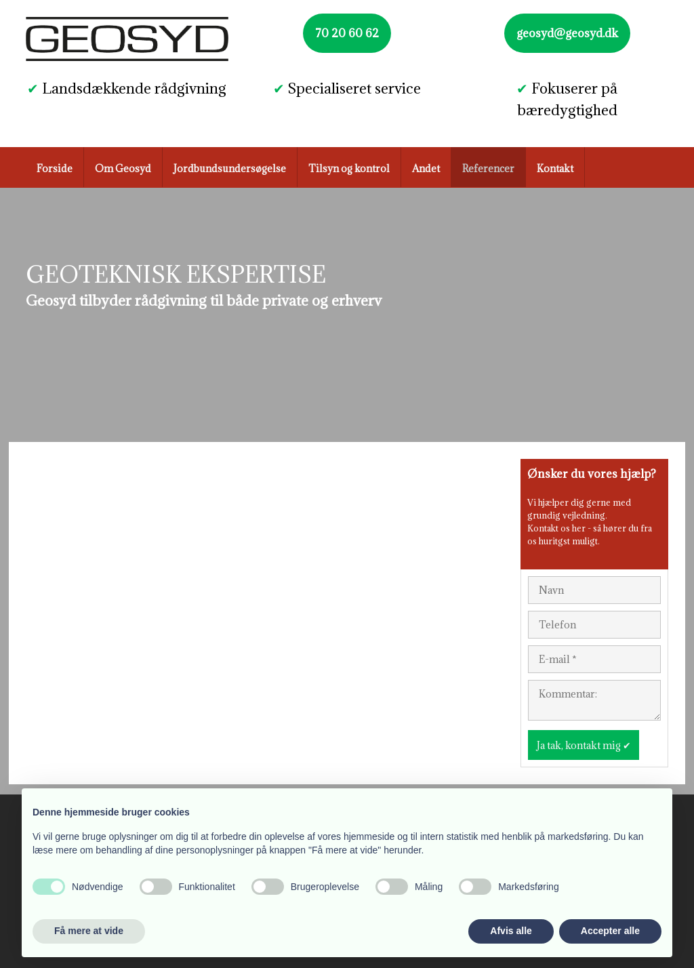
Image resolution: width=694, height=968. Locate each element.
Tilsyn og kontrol (349, 168)
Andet (426, 168)
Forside (55, 168)
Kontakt (555, 168)
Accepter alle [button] (610, 930)
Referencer (488, 168)
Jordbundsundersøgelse (230, 168)
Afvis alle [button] (510, 930)
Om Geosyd (123, 168)
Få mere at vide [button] (88, 930)
